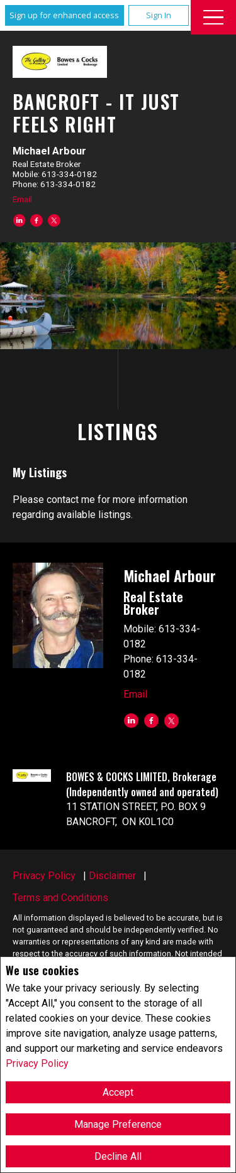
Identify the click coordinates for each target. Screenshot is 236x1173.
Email (22, 199)
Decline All (118, 1156)
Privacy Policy (37, 1063)
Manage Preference (118, 1124)
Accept (118, 1092)
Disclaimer (112, 876)
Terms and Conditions (60, 898)
